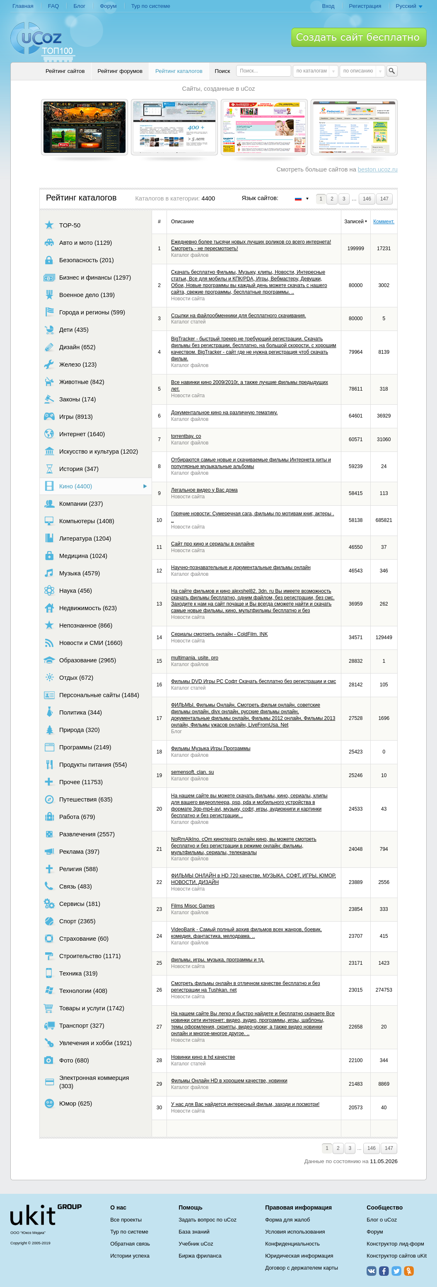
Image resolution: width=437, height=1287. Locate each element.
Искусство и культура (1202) (90, 451)
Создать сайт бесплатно (359, 37)
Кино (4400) (67, 486)
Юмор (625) (67, 1103)
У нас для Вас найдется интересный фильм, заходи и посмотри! (245, 1104)
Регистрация (365, 6)
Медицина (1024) (75, 556)
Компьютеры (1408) (78, 521)
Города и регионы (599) (84, 312)
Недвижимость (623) (80, 608)
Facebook (384, 1271)
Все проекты (126, 1220)
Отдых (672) (68, 677)
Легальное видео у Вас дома (204, 490)
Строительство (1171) (82, 956)
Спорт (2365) (69, 921)
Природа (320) (71, 730)
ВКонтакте (372, 1271)
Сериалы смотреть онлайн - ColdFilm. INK (219, 634)
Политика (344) (72, 712)
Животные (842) (73, 382)
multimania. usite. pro (194, 658)
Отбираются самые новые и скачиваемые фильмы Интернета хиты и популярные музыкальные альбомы (251, 463)
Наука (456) (67, 590)
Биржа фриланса (200, 1256)
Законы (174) (69, 399)
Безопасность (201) (78, 260)
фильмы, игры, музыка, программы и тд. (217, 960)
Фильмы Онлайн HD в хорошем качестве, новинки (229, 1081)
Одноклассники (409, 1271)
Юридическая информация (299, 1256)
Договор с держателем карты (301, 1268)
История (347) (71, 469)
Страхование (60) (76, 938)
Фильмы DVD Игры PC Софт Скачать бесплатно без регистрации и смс (253, 681)
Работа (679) (69, 817)
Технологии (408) (75, 991)
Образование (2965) (79, 660)
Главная (23, 6)
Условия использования (295, 1232)
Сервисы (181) (71, 904)
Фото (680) (66, 1060)
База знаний (194, 1232)
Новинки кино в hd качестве (203, 1057)
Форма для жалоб (287, 1220)
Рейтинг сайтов (65, 71)
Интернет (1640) (74, 434)
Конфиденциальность (292, 1244)
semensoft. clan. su (192, 772)
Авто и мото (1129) (77, 243)
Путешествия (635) (78, 799)
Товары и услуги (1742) (83, 1008)
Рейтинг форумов (120, 71)
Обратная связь (130, 1244)
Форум (108, 6)
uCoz (46, 1215)
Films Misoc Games (193, 906)
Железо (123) (70, 364)
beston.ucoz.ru (378, 169)
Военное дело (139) (79, 295)
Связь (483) (67, 886)
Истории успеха (130, 1256)
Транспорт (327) (73, 1025)
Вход (328, 6)
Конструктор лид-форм (395, 1244)
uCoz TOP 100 (42, 42)
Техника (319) (70, 973)
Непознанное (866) (77, 625)
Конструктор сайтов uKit (397, 1256)
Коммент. (383, 222)
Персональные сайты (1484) (91, 695)
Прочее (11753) (73, 782)
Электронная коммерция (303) (86, 1082)
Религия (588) (70, 869)
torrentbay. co (186, 436)
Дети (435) (66, 330)
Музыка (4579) (71, 573)
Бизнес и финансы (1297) (87, 277)
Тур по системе (150, 6)
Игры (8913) (68, 416)
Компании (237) (73, 503)
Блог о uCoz (382, 1220)
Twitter (396, 1271)
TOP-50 (61, 225)
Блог (79, 6)
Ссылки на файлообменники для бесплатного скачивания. (238, 316)
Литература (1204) (77, 538)
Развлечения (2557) (79, 834)
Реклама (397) (71, 851)
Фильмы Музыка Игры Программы (211, 748)
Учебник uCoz (196, 1244)
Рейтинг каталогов (179, 71)
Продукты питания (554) (85, 764)
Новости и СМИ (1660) (83, 643)
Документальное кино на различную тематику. (224, 412)
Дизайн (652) (69, 347)
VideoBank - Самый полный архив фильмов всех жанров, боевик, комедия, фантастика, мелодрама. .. (246, 933)
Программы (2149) (77, 747)
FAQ (53, 6)
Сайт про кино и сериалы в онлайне (212, 544)
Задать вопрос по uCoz (208, 1220)
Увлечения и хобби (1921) (87, 1043)
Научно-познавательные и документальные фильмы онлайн (241, 567)
